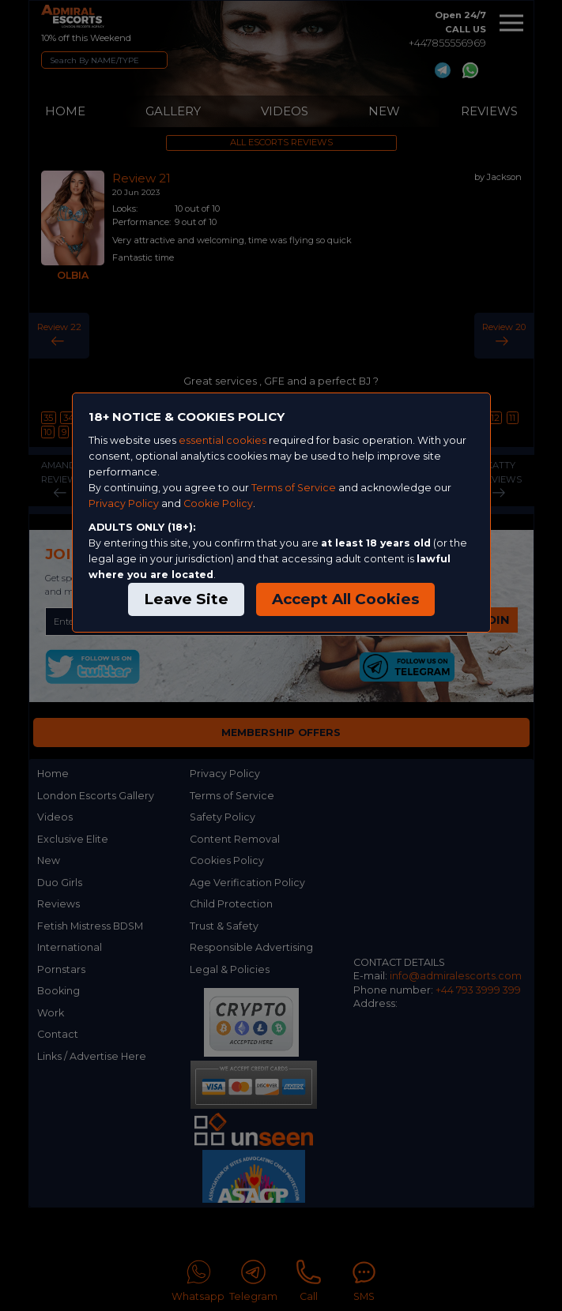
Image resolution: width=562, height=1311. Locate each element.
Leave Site (186, 599)
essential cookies (222, 440)
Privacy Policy (124, 503)
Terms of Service (293, 488)
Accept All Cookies (345, 599)
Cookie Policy (218, 503)
